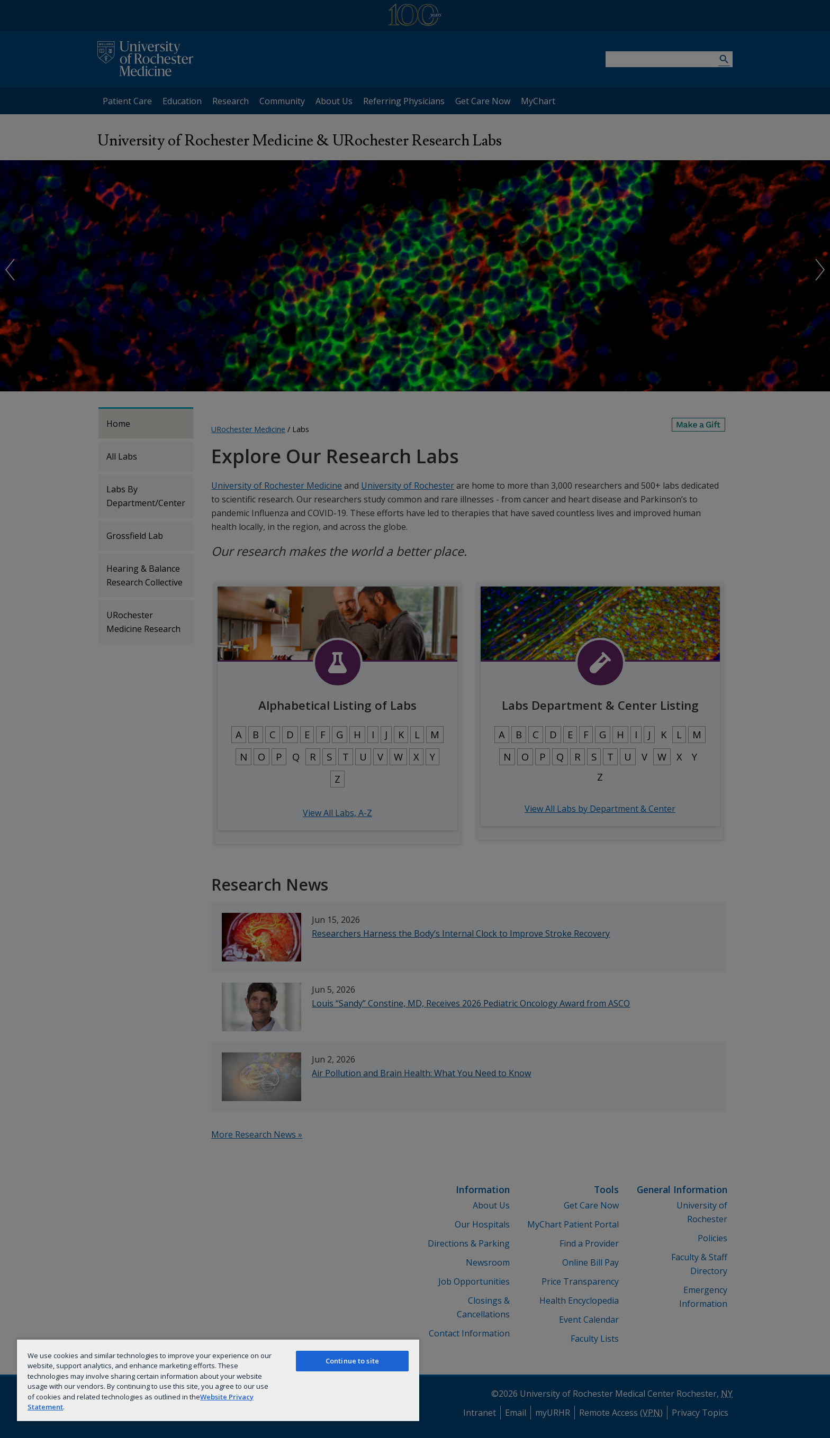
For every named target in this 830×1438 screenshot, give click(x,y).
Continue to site (352, 1361)
